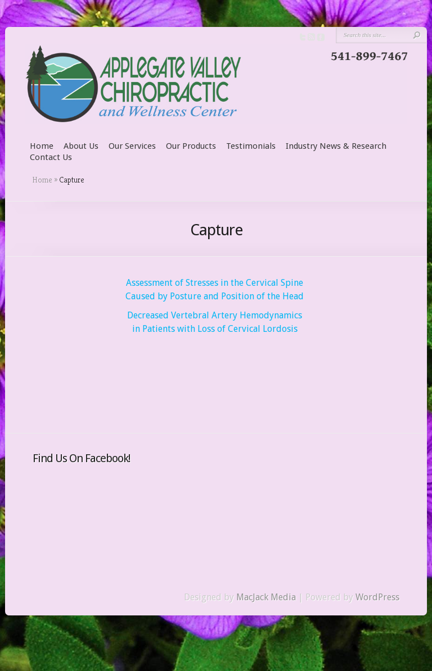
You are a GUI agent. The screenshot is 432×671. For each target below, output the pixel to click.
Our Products (191, 146)
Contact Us (51, 157)
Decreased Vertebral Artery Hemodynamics (214, 315)
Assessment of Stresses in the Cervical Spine (214, 282)
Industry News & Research (336, 146)
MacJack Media (266, 597)
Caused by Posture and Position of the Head (214, 296)
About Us (81, 146)
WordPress (377, 597)
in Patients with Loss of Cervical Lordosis (215, 328)
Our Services (132, 146)
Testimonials (251, 146)
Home (41, 146)
